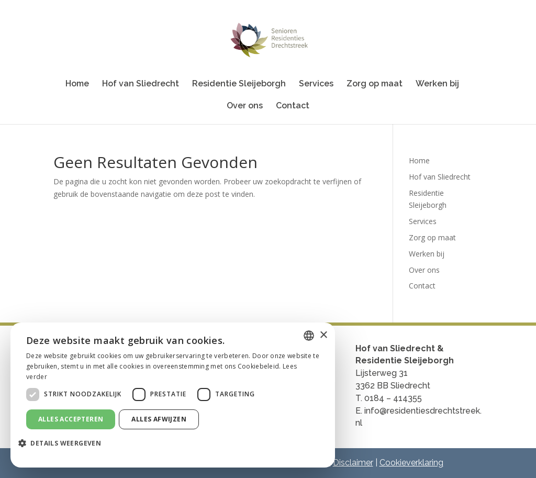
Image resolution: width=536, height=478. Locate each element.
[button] (63, 443)
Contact (292, 106)
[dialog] (172, 395)
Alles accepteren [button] (70, 419)
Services (316, 84)
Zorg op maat (375, 84)
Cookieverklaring (411, 463)
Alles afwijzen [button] (158, 419)
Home (77, 84)
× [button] (323, 335)
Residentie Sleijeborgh (239, 84)
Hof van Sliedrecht (140, 84)
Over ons (245, 106)
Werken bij (437, 84)
